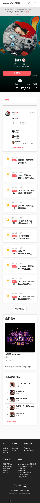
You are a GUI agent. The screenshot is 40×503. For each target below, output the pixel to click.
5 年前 (14, 115)
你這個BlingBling (13, 354)
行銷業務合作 (28, 448)
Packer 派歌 (21, 470)
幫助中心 (5, 472)
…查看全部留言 (17, 148)
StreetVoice (11, 3)
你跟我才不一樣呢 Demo (25, 406)
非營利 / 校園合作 (29, 450)
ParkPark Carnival (23, 475)
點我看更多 (20, 309)
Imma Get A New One (24, 384)
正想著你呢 (20, 391)
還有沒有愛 (20, 413)
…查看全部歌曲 (10, 421)
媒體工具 (5, 452)
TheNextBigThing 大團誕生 (25, 466)
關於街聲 (5, 448)
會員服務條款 (6, 468)
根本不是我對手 (21, 399)
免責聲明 (5, 470)
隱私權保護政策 (7, 464)
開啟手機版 (14, 490)
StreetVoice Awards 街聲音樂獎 (27, 464)
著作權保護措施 (7, 466)
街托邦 (14, 450)
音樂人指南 (15, 448)
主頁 (7, 100)
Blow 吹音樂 (21, 468)
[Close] (37, 9)
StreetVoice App (24, 490)
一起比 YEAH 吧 (22, 477)
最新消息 (5, 450)
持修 (15, 112)
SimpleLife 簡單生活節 (24, 472)
